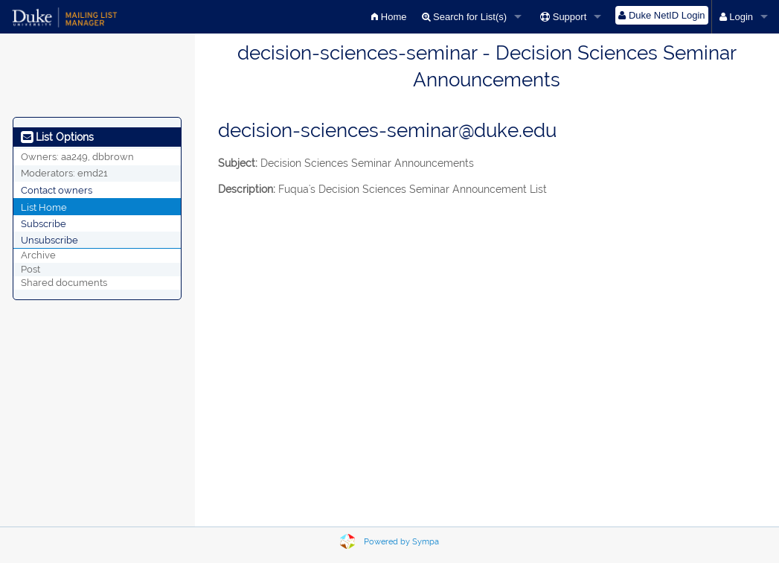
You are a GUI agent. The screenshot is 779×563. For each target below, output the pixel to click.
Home (388, 16)
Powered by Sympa (401, 542)
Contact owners (56, 189)
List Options (57, 137)
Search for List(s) (464, 16)
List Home (44, 206)
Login (736, 16)
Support (563, 16)
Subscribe (43, 223)
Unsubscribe (49, 239)
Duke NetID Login (661, 15)
